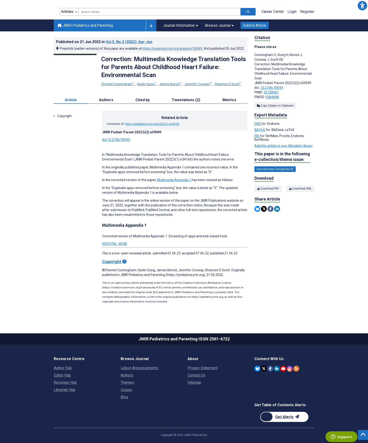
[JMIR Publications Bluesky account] (257, 369)
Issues (126, 389)
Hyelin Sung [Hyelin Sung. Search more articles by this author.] (147, 84)
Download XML (300, 188)
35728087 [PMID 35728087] (271, 92)
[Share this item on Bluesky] (257, 209)
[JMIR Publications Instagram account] (290, 369)
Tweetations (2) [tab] (186, 100)
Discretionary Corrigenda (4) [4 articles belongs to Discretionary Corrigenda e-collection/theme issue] (275, 169)
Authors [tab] (106, 100)
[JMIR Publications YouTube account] (283, 369)
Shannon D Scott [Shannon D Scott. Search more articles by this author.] (228, 84)
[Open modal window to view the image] (75, 54)
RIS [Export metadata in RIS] (257, 136)
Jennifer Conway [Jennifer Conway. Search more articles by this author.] (198, 84)
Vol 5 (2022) (129, 42)
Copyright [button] (64, 116)
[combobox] (159, 11)
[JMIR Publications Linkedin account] (277, 369)
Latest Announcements (139, 368)
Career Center (272, 11)
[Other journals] (151, 25)
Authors (127, 375)
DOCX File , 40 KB (114, 244)
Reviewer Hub (65, 382)
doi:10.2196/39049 (116, 139)
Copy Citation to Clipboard (275, 105)
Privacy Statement (203, 368)
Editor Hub (62, 375)
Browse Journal (219, 25)
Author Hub (63, 368)
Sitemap (194, 382)
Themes (127, 382)
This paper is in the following (282, 156)
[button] (362, 5)
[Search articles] (248, 11)
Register (307, 11)
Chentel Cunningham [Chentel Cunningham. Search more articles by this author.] (118, 84)
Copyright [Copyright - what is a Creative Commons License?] (114, 261)
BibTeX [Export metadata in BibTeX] (260, 130)
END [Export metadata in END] (257, 124)
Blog (124, 397)
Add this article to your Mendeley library (283, 146)
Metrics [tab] (229, 100)
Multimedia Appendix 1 (174, 180)
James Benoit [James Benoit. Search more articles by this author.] (170, 84)
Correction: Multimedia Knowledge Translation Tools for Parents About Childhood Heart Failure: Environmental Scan (173, 67)
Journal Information (180, 25)
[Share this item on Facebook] (270, 209)
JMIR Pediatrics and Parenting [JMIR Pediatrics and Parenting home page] (85, 25)
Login (292, 11)
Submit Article (254, 25)
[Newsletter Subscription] (284, 417)
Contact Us (196, 375)
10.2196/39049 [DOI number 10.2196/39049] (271, 87)
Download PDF (268, 188)
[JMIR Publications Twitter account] (264, 369)
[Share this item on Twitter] (264, 209)
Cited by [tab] (142, 100)
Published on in (104, 42)
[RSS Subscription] (296, 369)
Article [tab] (71, 100)
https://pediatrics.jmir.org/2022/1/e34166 (152, 124)
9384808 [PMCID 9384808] (272, 97)
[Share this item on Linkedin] (277, 209)
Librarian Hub (64, 389)
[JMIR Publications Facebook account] (270, 369)
